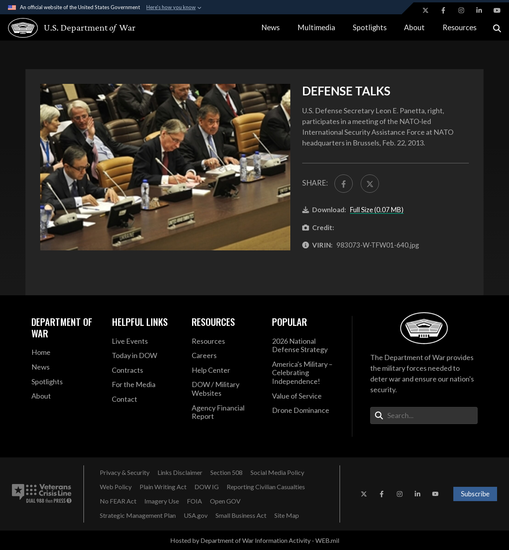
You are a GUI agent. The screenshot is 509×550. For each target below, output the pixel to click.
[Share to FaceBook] (343, 183)
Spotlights (370, 27)
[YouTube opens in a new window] (497, 10)
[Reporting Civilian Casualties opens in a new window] (266, 487)
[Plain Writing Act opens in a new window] (163, 487)
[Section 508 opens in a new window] (226, 472)
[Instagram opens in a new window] (461, 10)
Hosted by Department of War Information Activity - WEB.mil (254, 540)
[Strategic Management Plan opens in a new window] (138, 515)
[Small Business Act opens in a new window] (241, 515)
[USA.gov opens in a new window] (196, 515)
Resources (459, 27)
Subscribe (475, 494)
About (414, 27)
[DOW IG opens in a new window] (206, 487)
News (270, 27)
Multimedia (316, 27)
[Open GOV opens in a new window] (225, 501)
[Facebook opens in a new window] (443, 10)
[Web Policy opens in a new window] (116, 487)
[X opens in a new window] (425, 10)
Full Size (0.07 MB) (377, 209)
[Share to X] (370, 183)
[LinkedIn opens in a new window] (479, 10)
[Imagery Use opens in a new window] (161, 501)
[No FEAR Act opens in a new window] (118, 501)
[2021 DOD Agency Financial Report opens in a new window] (226, 412)
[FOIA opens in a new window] (194, 501)
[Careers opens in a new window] (226, 355)
